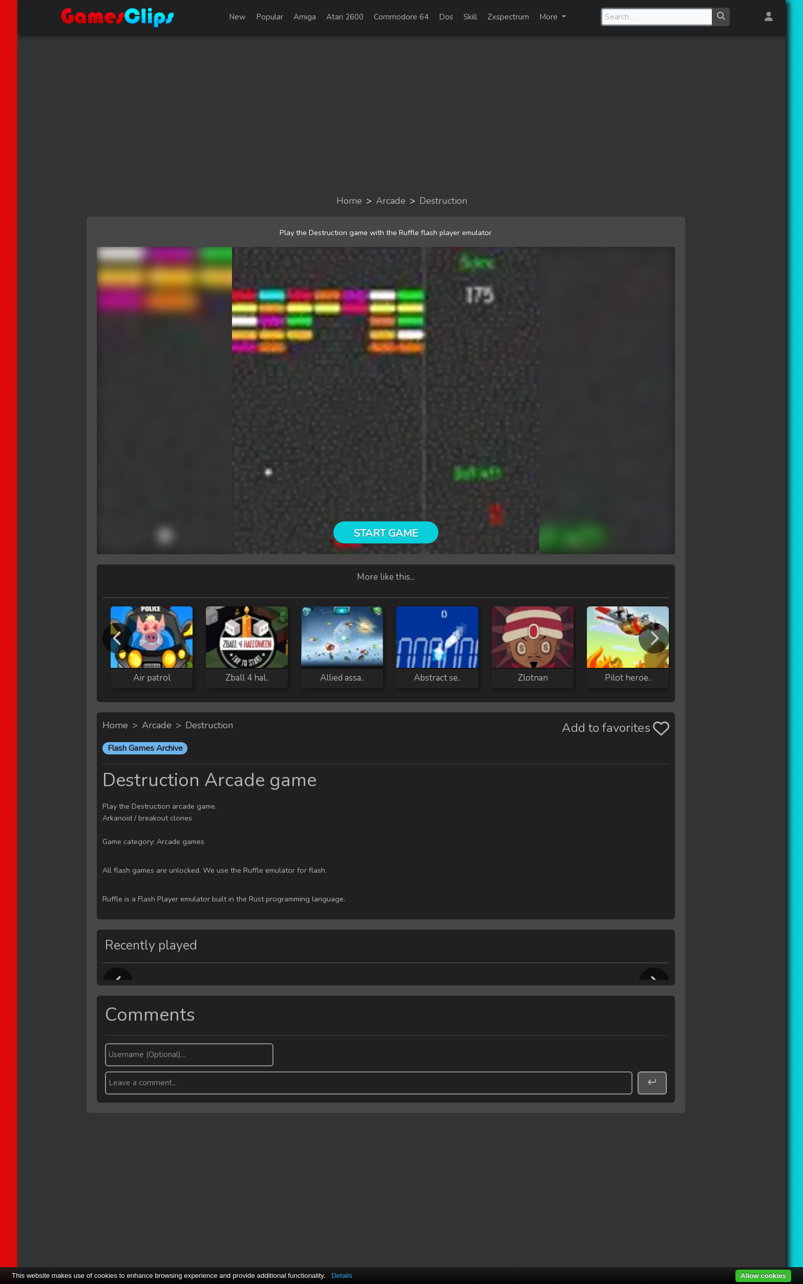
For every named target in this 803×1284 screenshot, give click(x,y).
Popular (269, 17)
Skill (470, 17)
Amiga (304, 17)
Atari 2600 (345, 17)
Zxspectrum (508, 17)
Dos (446, 17)
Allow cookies (763, 1275)
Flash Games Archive (145, 748)
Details (341, 1275)
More (549, 17)
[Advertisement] (401, 113)
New (237, 17)
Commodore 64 (401, 17)
